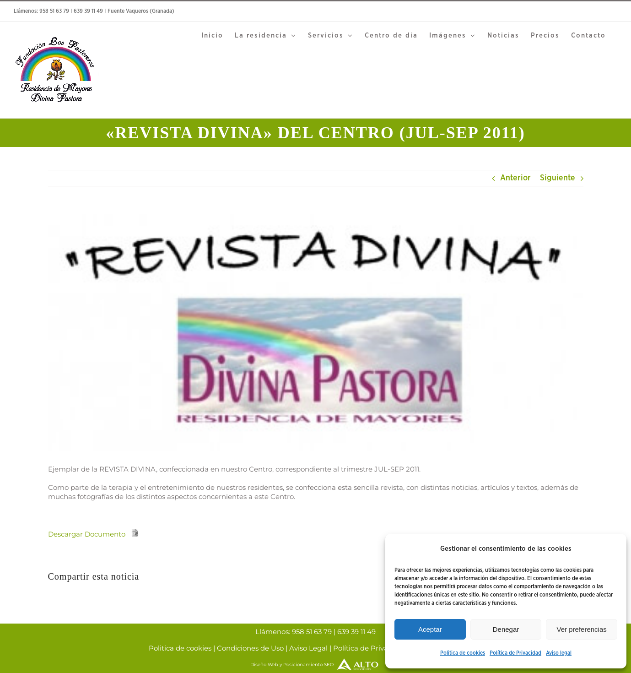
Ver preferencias (582, 629)
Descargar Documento (86, 534)
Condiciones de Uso (250, 648)
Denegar (506, 629)
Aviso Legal (308, 648)
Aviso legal (559, 653)
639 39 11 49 (88, 11)
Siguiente (557, 178)
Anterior (515, 178)
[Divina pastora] (315, 332)
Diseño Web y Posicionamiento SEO (315, 665)
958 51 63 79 (54, 11)
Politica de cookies (462, 653)
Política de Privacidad (515, 653)
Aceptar (430, 629)
